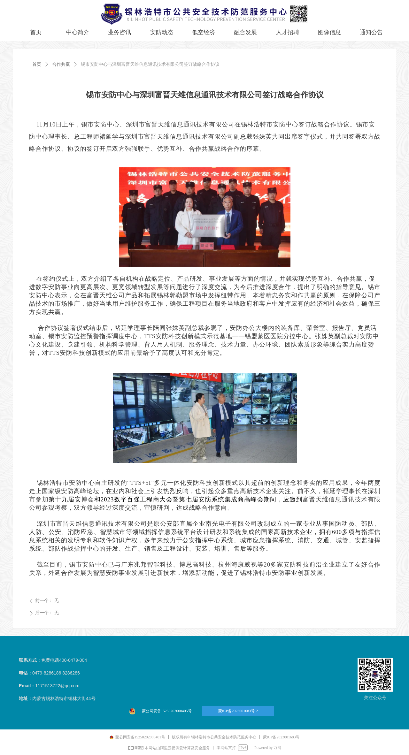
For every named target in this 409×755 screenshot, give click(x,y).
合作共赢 (61, 64)
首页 (36, 64)
